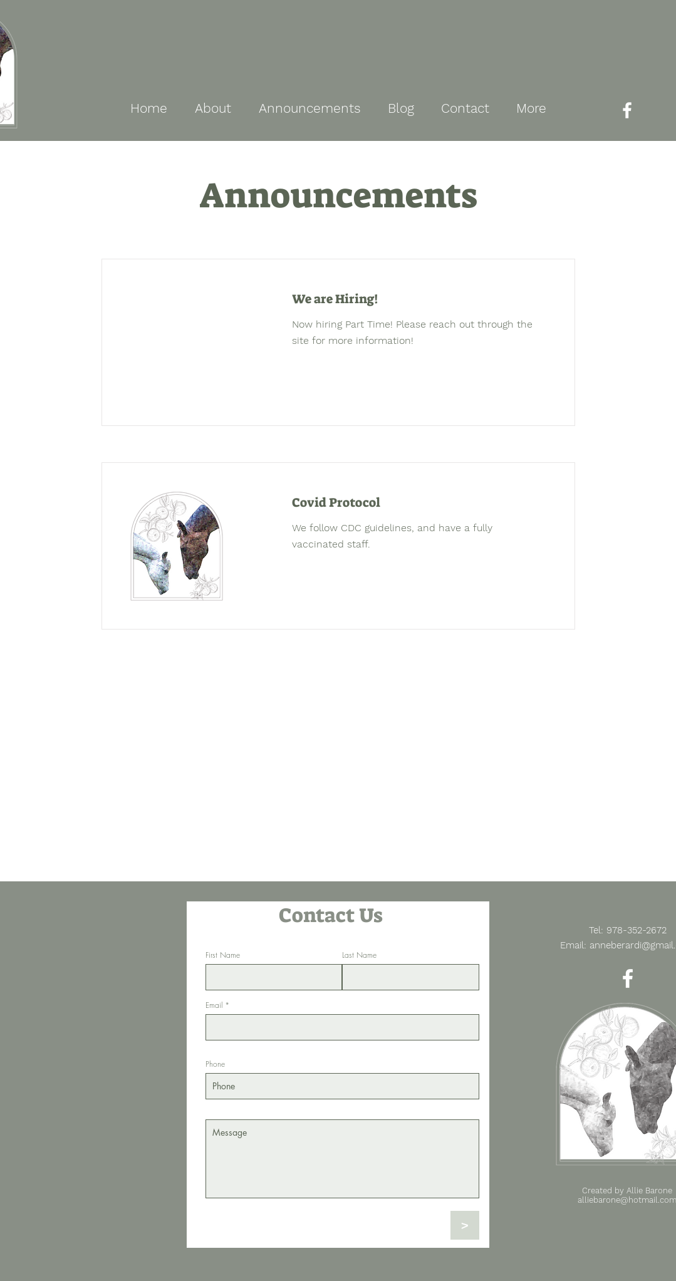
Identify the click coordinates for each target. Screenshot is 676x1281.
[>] (464, 1225)
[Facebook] (627, 110)
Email (213, 1005)
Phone (215, 1064)
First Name (222, 955)
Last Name (359, 955)
